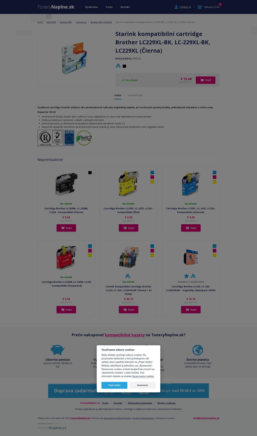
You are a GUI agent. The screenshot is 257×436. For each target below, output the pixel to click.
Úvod (40, 22)
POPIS (118, 95)
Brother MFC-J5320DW (101, 22)
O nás (109, 7)
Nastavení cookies (165, 418)
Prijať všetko (114, 385)
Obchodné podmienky (140, 403)
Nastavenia (142, 385)
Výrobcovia (91, 7)
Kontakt (125, 7)
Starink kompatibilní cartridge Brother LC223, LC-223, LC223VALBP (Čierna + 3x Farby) (128, 290)
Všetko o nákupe (166, 403)
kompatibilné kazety (125, 334)
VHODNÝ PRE (135, 95)
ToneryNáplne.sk (80, 418)
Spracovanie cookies (143, 376)
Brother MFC (66, 22)
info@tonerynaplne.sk (206, 418)
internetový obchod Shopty (117, 418)
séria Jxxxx (81, 22)
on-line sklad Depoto (143, 418)
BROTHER (51, 22)
